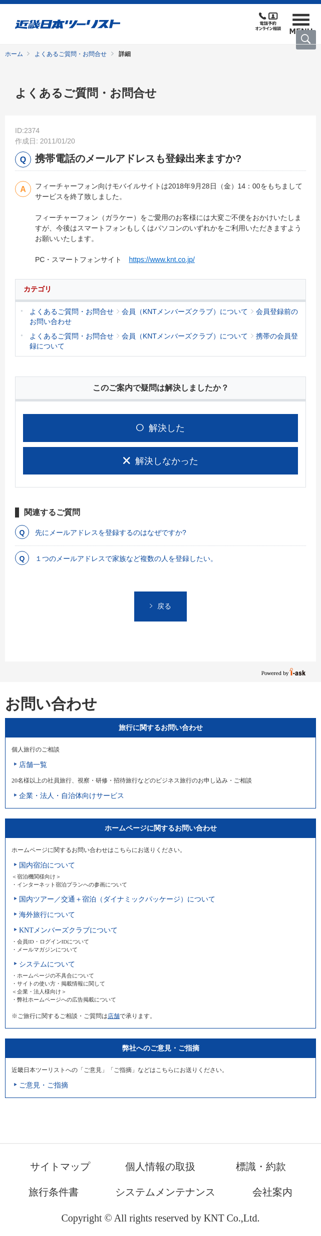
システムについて (47, 964)
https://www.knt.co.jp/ (162, 260)
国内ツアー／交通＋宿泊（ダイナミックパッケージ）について (117, 899)
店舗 (114, 1016)
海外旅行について (47, 914)
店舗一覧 (33, 764)
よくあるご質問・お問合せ (71, 54)
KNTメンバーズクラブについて (68, 930)
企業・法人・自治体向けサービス (71, 796)
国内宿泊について (47, 865)
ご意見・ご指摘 (43, 1085)
